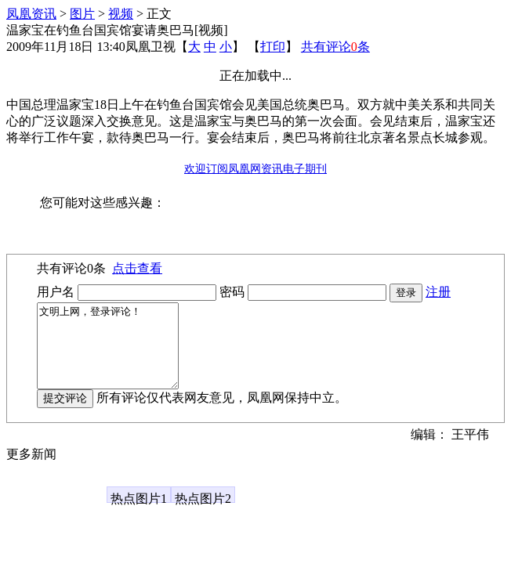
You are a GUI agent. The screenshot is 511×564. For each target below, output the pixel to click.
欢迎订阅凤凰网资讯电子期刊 (255, 169)
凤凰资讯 (31, 13)
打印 (272, 46)
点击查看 (137, 268)
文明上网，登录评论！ (115, 354)
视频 (120, 13)
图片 (82, 13)
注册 (438, 291)
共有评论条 (335, 46)
